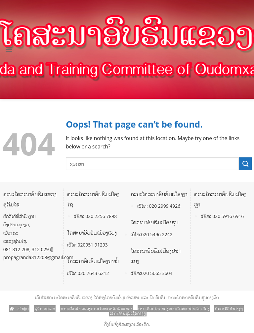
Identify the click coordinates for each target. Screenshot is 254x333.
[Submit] (245, 163)
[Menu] (9, 49)
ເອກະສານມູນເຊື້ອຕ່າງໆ (128, 313)
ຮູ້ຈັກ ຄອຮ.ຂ (45, 308)
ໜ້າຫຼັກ (19, 308)
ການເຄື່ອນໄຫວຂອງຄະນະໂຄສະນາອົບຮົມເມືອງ (173, 308)
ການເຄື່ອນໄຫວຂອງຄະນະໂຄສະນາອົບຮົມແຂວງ (96, 308)
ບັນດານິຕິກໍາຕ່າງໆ (229, 308)
